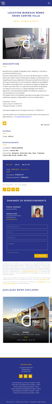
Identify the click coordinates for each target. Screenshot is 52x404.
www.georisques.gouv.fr (23, 117)
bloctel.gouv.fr (45, 279)
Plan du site (10, 402)
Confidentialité (41, 282)
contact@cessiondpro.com (30, 271)
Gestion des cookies (22, 402)
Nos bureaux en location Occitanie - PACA (26, 391)
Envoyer (42, 256)
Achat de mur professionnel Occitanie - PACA (26, 385)
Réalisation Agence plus (38, 402)
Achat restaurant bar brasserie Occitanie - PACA (26, 389)
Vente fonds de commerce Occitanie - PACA (26, 383)
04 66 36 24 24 (11, 219)
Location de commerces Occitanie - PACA (26, 393)
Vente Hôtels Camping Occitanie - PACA (26, 387)
